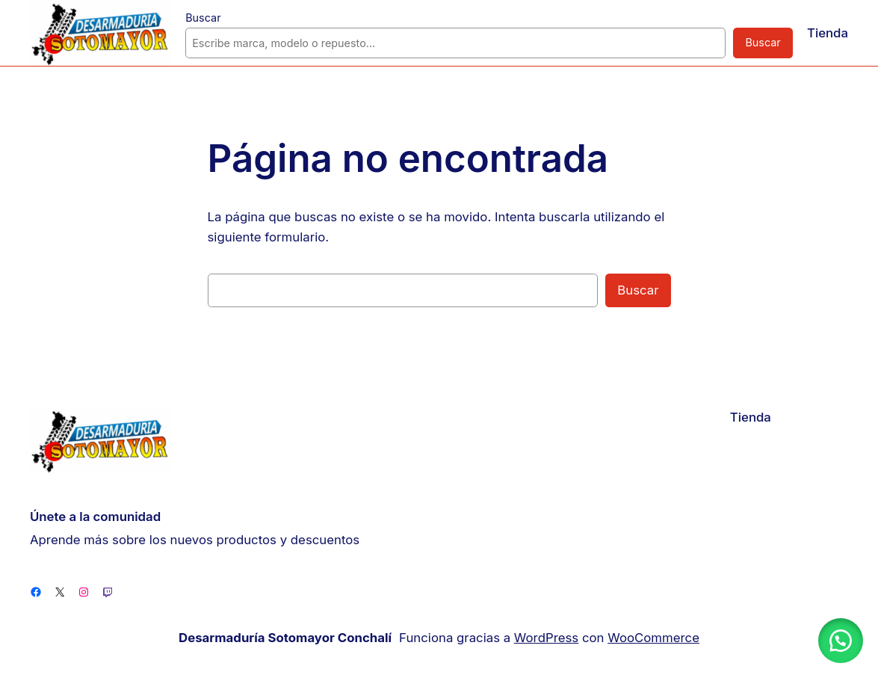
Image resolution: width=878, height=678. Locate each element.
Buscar (202, 17)
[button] (840, 640)
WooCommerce (646, 637)
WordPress (545, 637)
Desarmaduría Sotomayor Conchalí (293, 638)
